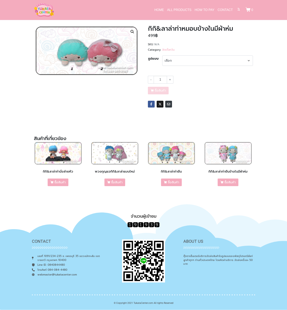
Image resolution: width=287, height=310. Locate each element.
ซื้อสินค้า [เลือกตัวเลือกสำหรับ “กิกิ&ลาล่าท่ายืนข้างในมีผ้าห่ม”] (230, 182)
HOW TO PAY (204, 10)
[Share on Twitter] (160, 104)
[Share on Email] (168, 104)
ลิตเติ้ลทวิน (168, 50)
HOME (159, 10)
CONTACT (225, 10)
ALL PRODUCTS (179, 10)
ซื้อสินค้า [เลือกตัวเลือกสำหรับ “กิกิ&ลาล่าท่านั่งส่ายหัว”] (60, 182)
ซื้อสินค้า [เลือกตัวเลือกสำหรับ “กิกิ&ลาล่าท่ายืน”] (173, 182)
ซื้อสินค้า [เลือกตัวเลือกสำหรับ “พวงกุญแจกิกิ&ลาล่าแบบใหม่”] (117, 182)
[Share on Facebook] (151, 104)
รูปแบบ (153, 58)
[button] (132, 31)
